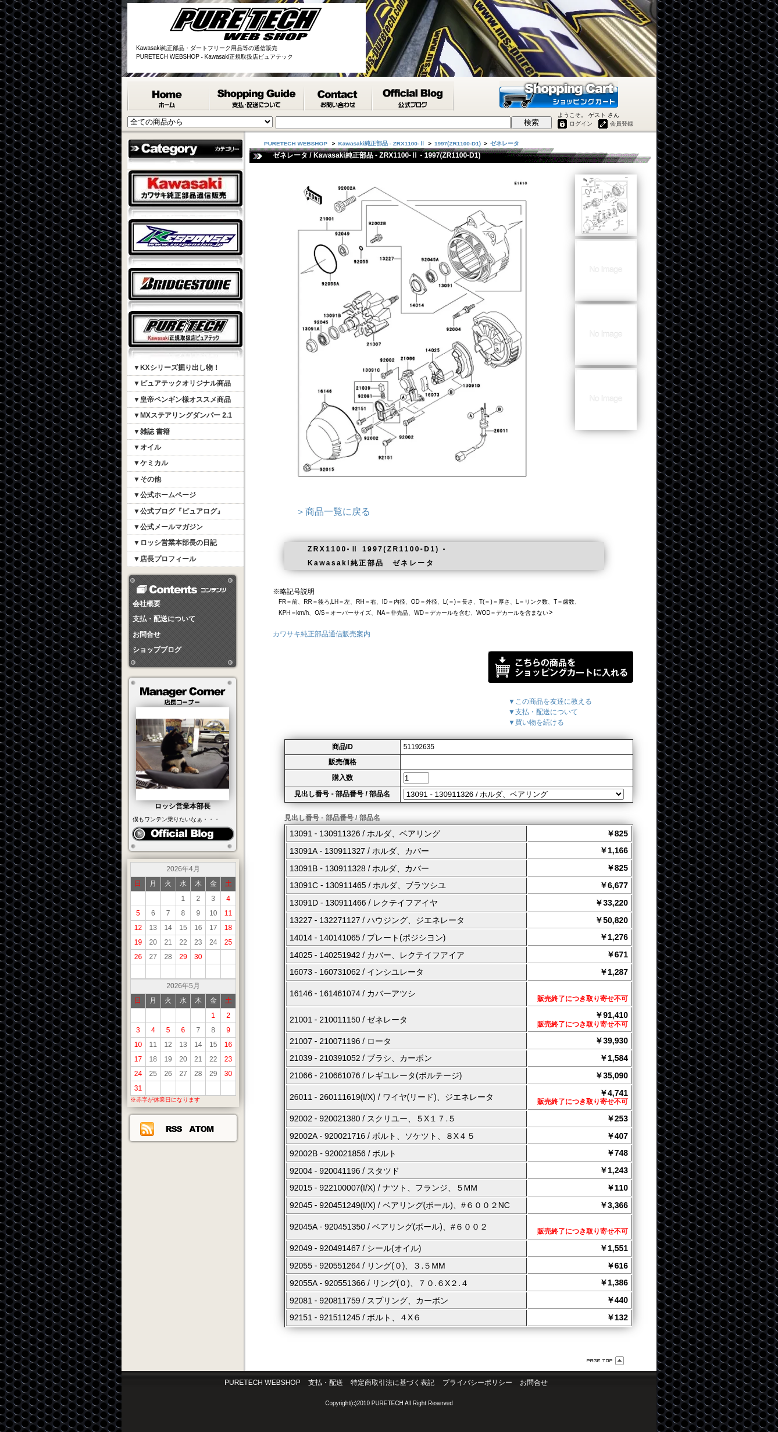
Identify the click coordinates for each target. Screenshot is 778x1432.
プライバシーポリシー (477, 1382)
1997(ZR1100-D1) (457, 143)
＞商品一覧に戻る (333, 511)
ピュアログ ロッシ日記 (182, 834)
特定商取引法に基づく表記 (392, 1382)
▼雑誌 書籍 (151, 432)
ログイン (581, 123)
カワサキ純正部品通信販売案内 (321, 634)
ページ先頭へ (605, 1360)
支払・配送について (164, 619)
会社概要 (146, 604)
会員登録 (621, 123)
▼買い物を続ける (536, 722)
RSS (173, 1129)
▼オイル (147, 447)
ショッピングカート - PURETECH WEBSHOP (558, 94)
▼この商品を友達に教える (550, 701)
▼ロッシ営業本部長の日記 (175, 543)
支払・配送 (325, 1382)
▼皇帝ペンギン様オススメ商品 (182, 400)
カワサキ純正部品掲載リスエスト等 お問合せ (339, 96)
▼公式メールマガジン (168, 527)
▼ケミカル (150, 463)
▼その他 (147, 479)
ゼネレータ (504, 143)
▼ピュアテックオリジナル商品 (182, 383)
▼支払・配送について (543, 712)
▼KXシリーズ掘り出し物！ (176, 368)
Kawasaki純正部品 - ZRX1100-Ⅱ (382, 143)
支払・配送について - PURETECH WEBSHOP (257, 96)
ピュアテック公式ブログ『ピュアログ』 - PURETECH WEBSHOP (413, 96)
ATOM (201, 1129)
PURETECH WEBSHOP (168, 96)
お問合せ (146, 634)
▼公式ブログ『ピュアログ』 (178, 511)
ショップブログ (157, 650)
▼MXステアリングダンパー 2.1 (182, 415)
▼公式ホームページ (164, 495)
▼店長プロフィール (164, 559)
